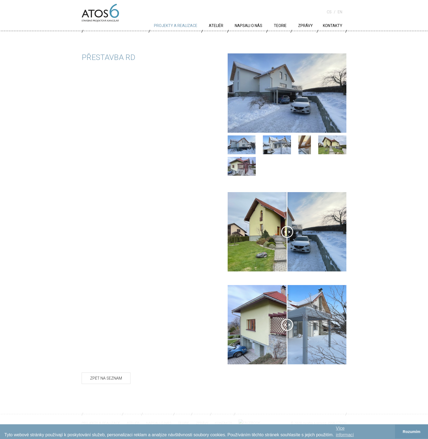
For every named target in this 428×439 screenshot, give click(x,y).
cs (329, 12)
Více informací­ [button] (345, 431)
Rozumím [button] (411, 431)
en (340, 12)
